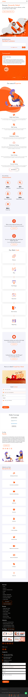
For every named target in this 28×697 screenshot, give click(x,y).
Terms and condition (6, 597)
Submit (5, 407)
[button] (3, 395)
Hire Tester (7, 601)
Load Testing (5, 614)
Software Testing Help (7, 594)
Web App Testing (6, 609)
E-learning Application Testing (8, 625)
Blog (4, 592)
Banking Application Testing (8, 623)
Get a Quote (14, 169)
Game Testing (5, 611)
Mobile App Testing (6, 608)
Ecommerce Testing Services (8, 622)
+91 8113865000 (6, 661)
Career (4, 591)
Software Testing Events (7, 596)
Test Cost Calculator (7, 603)
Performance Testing (7, 617)
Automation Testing (6, 613)
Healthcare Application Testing (8, 626)
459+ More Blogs (11, 629)
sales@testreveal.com (8, 660)
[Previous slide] (23, 47)
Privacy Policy (5, 599)
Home (4, 586)
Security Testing (6, 616)
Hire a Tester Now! (8, 11)
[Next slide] (24, 47)
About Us (4, 588)
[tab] (12, 47)
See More (6, 445)
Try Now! (14, 228)
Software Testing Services (7, 589)
